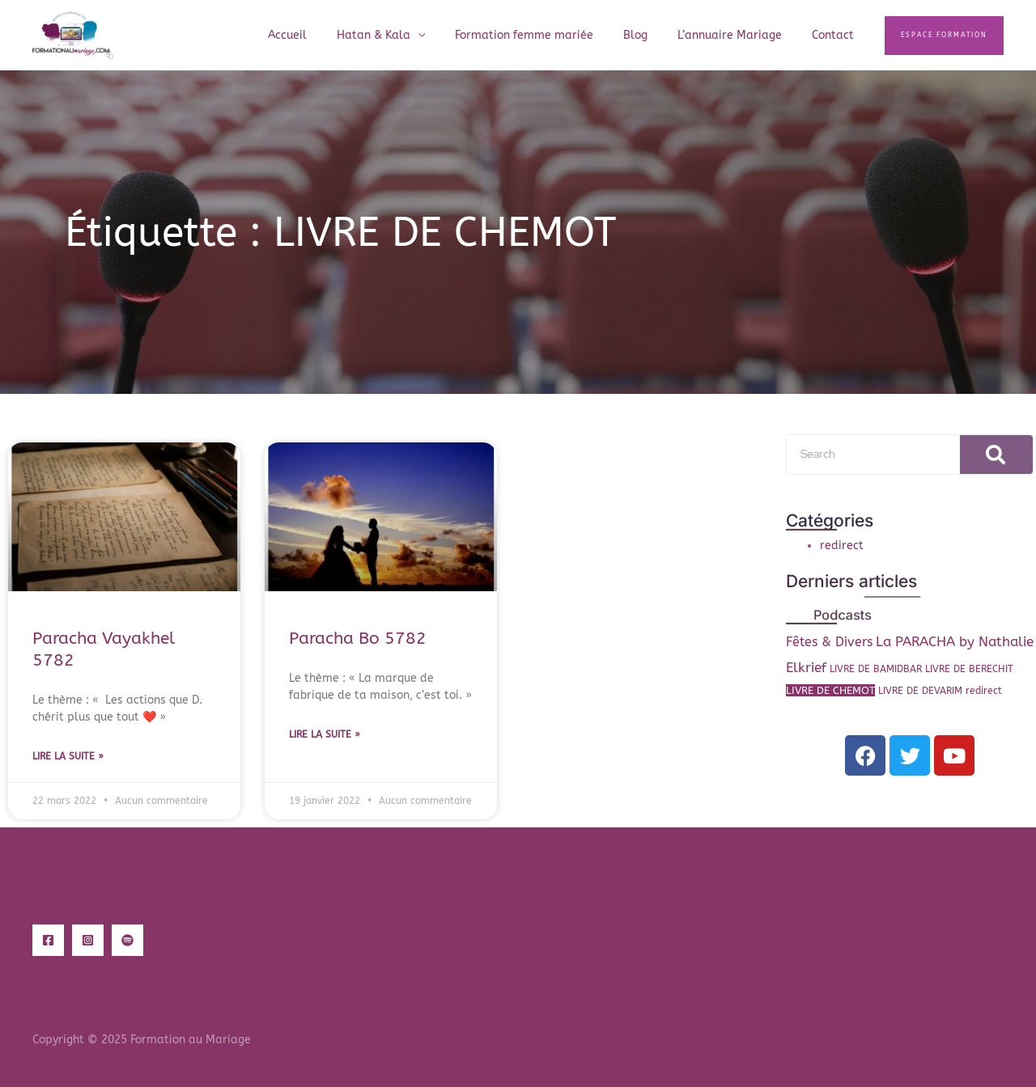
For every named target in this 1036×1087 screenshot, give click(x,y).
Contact (836, 35)
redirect (842, 545)
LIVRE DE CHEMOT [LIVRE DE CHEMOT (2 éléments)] (830, 690)
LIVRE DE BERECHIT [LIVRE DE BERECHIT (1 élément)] (969, 669)
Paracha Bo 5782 (358, 638)
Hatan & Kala (406, 35)
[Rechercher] (996, 454)
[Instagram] (88, 940)
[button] (944, 35)
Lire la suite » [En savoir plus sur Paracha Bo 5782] (324, 734)
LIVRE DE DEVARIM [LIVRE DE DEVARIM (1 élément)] (920, 690)
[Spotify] (127, 940)
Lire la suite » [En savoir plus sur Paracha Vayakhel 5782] (68, 756)
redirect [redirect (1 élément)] (984, 690)
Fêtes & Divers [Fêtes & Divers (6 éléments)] (829, 642)
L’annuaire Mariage (740, 35)
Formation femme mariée (549, 35)
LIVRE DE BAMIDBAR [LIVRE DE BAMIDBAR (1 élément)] (876, 669)
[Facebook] (48, 940)
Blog (653, 35)
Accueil (327, 35)
